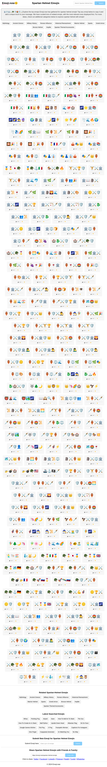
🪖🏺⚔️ (15, 83)
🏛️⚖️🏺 (90, 229)
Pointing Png (35, 719)
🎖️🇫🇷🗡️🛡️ (57, 144)
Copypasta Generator (47, 732)
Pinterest (59, 759)
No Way (75, 732)
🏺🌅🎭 (34, 253)
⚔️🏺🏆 (32, 628)
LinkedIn (51, 759)
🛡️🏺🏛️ (30, 59)
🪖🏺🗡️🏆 (55, 568)
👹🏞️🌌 (28, 398)
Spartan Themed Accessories (64, 27)
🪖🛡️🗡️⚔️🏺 (85, 580)
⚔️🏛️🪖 (53, 83)
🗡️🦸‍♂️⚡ (53, 447)
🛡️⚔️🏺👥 (17, 519)
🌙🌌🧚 (53, 120)
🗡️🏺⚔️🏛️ (94, 422)
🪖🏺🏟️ (73, 71)
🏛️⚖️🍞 (51, 229)
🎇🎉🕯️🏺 (14, 144)
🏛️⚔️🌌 (12, 204)
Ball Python (44, 723)
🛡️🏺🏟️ (47, 59)
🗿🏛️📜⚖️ (51, 459)
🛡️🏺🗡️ (64, 483)
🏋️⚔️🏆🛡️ (77, 168)
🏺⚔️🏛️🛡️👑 (40, 338)
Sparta (90, 23)
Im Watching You (63, 732)
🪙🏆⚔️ (96, 592)
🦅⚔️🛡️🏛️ (90, 519)
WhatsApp (81, 759)
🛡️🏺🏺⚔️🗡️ (42, 483)
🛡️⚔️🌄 (45, 495)
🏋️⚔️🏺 (15, 180)
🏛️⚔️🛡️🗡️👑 (85, 217)
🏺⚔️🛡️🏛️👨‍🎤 (19, 350)
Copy (15, 40)
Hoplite (48, 27)
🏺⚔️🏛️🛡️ (42, 47)
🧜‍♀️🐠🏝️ (75, 544)
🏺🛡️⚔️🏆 (12, 313)
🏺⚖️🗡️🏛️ (53, 374)
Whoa (26, 719)
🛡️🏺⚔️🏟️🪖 (90, 59)
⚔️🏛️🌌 (96, 604)
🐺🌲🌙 (36, 386)
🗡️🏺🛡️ (75, 422)
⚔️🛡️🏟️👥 (66, 640)
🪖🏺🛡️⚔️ (92, 71)
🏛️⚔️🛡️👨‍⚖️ (62, 217)
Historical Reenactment (63, 23)
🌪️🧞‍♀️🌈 (17, 132)
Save (52, 719)
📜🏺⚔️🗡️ (94, 398)
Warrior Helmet (79, 23)
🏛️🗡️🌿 (30, 192)
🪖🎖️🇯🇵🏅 (70, 556)
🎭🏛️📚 (94, 144)
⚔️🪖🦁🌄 (75, 665)
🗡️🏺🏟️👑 (12, 422)
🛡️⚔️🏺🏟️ (87, 507)
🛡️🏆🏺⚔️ (72, 471)
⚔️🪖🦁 (55, 665)
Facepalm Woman (62, 727)
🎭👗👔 (49, 156)
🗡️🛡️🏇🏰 (70, 435)
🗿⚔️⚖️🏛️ (94, 459)
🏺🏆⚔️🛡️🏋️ (62, 277)
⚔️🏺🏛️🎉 (51, 628)
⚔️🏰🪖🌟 (12, 628)
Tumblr (72, 759)
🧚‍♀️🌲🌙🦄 (17, 544)
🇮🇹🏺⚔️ (17, 108)
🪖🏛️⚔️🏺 (32, 71)
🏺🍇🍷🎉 (34, 265)
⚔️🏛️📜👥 (32, 616)
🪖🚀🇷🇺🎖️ (40, 580)
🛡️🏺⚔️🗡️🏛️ (23, 495)
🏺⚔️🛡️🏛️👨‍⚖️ (44, 350)
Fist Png (42, 727)
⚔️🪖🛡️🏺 (12, 95)
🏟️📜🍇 (40, 241)
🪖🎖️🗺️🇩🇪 (12, 568)
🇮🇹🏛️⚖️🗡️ (51, 95)
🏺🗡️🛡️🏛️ (38, 301)
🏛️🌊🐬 (32, 180)
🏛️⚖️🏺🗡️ (21, 241)
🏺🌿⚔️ (15, 265)
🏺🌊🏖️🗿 (53, 253)
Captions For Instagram (79, 727)
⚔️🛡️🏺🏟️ (72, 652)
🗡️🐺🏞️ (12, 435)
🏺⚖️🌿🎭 (92, 362)
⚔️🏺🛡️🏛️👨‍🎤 (42, 640)
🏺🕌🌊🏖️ (17, 301)
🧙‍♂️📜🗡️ (51, 531)
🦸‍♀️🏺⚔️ (17, 531)
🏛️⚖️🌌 (34, 229)
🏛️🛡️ (17, 35)
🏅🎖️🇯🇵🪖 (12, 168)
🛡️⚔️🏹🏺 (85, 495)
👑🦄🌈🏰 (72, 386)
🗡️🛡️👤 (15, 447)
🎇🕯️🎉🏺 (36, 144)
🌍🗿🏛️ (36, 120)
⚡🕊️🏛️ (64, 677)
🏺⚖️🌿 (73, 362)
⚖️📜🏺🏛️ (27, 677)
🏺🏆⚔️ (40, 277)
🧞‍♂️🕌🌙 (30, 556)
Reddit (66, 759)
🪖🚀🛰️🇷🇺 (62, 580)
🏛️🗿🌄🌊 (49, 192)
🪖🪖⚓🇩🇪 (12, 592)
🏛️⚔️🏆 (30, 204)
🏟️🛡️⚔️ (53, 35)
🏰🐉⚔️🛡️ (60, 241)
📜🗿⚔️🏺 (14, 410)
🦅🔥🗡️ (70, 519)
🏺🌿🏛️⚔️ (92, 253)
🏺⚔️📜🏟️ (64, 338)
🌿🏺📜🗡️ (53, 132)
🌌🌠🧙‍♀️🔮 (17, 120)
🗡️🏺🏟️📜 (34, 422)
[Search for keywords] (84, 3)
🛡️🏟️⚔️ (12, 59)
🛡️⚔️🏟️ (12, 71)
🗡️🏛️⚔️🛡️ (75, 410)
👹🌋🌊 (10, 398)
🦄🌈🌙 (36, 519)
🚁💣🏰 (10, 471)
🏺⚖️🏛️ (34, 374)
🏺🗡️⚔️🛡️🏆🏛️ (64, 301)
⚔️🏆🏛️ (62, 604)
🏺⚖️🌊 (55, 362)
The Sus (80, 719)
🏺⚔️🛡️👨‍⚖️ (90, 350)
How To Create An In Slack (27, 723)
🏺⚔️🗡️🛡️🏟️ (66, 47)
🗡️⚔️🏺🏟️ (72, 447)
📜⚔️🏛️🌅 (36, 410)
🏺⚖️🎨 (17, 374)
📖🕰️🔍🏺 (47, 398)
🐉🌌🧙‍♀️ (73, 374)
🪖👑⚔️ (96, 568)
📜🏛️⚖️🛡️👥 (70, 398)
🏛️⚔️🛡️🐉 (40, 217)
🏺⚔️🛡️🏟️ (90, 47)
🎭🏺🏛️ (15, 156)
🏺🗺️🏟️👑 (90, 301)
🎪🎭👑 (77, 144)
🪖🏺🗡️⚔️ (77, 568)
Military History (32, 23)
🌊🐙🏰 (68, 108)
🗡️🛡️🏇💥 (92, 435)
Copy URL (70, 755)
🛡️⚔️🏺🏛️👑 (64, 507)
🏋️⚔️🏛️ (96, 168)
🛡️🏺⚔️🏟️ (66, 59)
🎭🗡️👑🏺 (90, 156)
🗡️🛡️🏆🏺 (49, 435)
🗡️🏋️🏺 (55, 410)
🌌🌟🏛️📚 (88, 108)
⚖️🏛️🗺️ (94, 665)
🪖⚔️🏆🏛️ (34, 592)
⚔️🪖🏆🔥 (14, 665)
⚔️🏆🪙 (79, 604)
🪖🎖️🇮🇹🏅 (49, 556)
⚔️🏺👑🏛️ (94, 628)
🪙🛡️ (8, 604)
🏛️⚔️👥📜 (19, 217)
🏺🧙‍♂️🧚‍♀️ (75, 313)
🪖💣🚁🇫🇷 (19, 580)
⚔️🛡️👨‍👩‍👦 (92, 652)
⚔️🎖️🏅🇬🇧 (42, 604)
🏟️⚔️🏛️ (70, 35)
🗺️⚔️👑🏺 (12, 459)
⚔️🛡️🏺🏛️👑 (19, 652)
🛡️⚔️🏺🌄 (19, 507)
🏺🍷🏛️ (53, 265)
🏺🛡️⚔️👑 (34, 313)
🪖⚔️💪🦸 (77, 592)
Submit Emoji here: (32, 743)
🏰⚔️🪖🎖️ (14, 253)
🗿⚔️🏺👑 (72, 459)
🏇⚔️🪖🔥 (55, 168)
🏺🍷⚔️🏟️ (72, 265)
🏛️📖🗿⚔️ (90, 180)
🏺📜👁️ (77, 289)
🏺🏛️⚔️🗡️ (14, 289)
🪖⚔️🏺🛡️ (55, 592)
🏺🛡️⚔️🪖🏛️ (19, 47)
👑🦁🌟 (53, 386)
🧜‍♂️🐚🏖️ (12, 556)
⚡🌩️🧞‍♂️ (47, 677)
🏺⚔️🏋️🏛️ (64, 326)
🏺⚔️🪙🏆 (36, 362)
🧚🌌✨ (90, 531)
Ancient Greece (18, 23)
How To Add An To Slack (66, 719)
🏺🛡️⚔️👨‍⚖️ (55, 313)
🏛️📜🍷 (12, 192)
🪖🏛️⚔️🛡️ (53, 71)
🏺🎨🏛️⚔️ (21, 277)
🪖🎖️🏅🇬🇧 (92, 556)
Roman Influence (46, 23)
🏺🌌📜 (73, 253)
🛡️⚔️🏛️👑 (64, 495)
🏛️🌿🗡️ (49, 180)
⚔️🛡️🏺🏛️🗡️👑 (47, 652)
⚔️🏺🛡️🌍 (19, 640)
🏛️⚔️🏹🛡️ (75, 204)
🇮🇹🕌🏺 (34, 108)
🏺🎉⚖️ (92, 265)
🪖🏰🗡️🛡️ (34, 568)
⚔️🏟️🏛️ (94, 616)
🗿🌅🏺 (32, 459)
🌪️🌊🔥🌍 (90, 120)
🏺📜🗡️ (94, 289)
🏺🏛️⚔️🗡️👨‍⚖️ (38, 289)
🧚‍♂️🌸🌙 (36, 544)
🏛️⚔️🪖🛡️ (34, 35)
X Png (50, 727)
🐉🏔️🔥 (90, 374)
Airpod (45, 719)
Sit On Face (84, 723)
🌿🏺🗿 (73, 132)
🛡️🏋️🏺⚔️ (94, 471)
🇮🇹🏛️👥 (32, 95)
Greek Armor (100, 23)
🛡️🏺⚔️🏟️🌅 (85, 483)
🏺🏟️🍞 (60, 289)
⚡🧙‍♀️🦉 (81, 677)
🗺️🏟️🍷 (92, 447)
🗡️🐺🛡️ (30, 435)
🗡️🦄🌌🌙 (34, 447)
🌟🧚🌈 (70, 120)
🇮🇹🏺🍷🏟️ (94, 95)
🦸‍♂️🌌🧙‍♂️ (34, 531)
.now (8, 3)
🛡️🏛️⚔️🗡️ (19, 483)
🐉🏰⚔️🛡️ (17, 386)
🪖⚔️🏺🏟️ (34, 83)
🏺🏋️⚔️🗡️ (85, 277)
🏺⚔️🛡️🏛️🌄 (87, 338)
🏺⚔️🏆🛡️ (21, 326)
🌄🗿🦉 (51, 108)
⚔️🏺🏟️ (92, 83)
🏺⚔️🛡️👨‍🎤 (68, 350)
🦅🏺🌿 (53, 519)
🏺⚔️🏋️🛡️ (85, 326)
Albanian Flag (72, 723)
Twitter (36, 759)
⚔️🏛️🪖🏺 (72, 83)
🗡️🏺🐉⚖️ (55, 422)
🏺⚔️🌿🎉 (94, 313)
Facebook (43, 759)
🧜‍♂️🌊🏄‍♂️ (92, 544)
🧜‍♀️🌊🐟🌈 (55, 544)
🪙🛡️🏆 (23, 604)
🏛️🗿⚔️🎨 (70, 192)
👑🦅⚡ (92, 386)
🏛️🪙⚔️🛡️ (92, 192)
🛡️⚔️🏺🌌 (40, 507)
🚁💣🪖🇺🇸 (30, 471)
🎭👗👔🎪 (68, 156)
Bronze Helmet (38, 27)
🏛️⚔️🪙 (17, 229)
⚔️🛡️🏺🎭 (87, 640)
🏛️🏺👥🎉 (68, 180)
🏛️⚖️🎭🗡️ (70, 229)
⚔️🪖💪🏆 (36, 665)
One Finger (32, 732)
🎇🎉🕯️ (90, 132)
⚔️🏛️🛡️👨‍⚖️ (75, 616)
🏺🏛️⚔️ (88, 35)
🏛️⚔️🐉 (94, 204)
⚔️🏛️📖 (12, 616)
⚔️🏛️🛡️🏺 (53, 616)
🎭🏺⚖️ (32, 156)
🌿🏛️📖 (34, 132)
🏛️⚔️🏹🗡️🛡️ (51, 204)
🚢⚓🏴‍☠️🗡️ (51, 471)
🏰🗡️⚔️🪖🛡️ (83, 241)
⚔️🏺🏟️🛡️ (72, 628)
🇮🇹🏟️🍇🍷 (72, 95)
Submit (78, 743)
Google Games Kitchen (27, 727)
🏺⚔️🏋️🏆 (42, 326)
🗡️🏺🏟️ (94, 410)
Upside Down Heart (57, 723)
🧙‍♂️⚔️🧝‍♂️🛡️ (70, 531)
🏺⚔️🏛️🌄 (17, 338)
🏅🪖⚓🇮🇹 (34, 168)
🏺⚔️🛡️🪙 (14, 362)
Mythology (6, 23)
